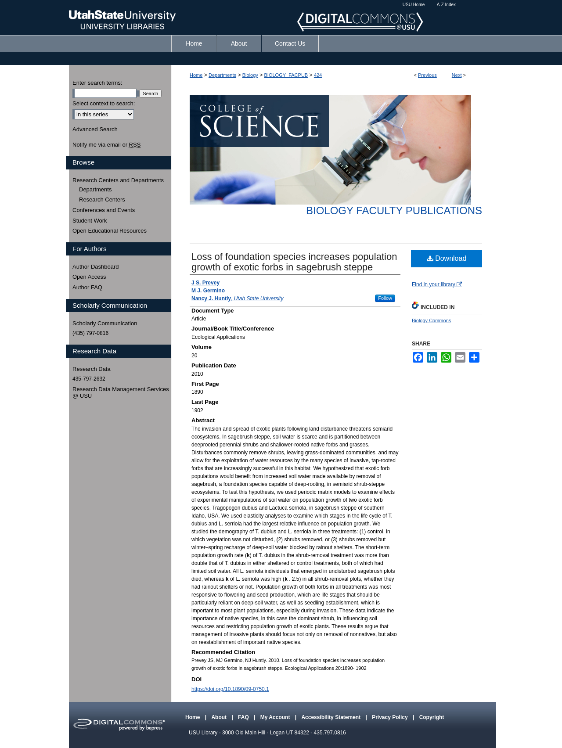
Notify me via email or (106, 144)
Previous (427, 75)
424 (318, 75)
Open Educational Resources (109, 230)
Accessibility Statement (331, 717)
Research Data (91, 369)
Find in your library (437, 284)
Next (457, 75)
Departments (222, 75)
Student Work (89, 220)
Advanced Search (95, 129)
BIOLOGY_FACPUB (286, 75)
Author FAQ (87, 287)
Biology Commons (431, 320)
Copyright (431, 717)
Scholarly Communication (104, 323)
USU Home (414, 4)
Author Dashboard (95, 266)
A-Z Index (446, 4)
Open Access (89, 276)
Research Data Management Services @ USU (120, 392)
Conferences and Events (103, 210)
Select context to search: (103, 103)
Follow (385, 298)
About (219, 717)
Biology (250, 75)
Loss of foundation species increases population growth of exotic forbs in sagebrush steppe (294, 262)
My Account (276, 717)
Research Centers (102, 199)
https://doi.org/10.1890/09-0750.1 (230, 689)
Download (447, 258)
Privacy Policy (390, 717)
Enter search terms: (97, 82)
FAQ (244, 717)
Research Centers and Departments (118, 180)
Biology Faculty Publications (394, 210)
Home (196, 75)
